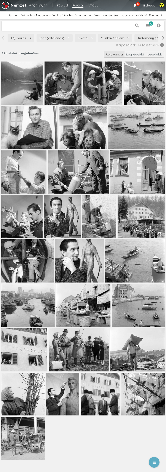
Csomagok (156, 15)
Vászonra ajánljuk (106, 15)
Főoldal (62, 5)
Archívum (24, 5)
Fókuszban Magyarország (38, 15)
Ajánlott (13, 15)
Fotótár (77, 5)
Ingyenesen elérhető (134, 15)
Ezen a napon (83, 15)
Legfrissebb (65, 15)
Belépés (149, 5)
